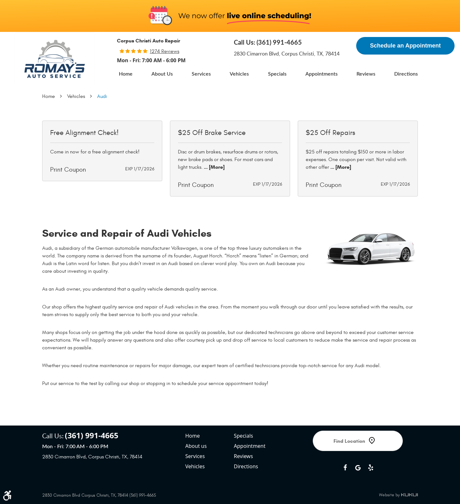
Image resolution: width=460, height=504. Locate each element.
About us (196, 445)
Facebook (345, 467)
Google (357, 467)
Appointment (249, 445)
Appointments (321, 74)
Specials (277, 74)
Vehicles (239, 74)
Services (201, 74)
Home (126, 74)
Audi (102, 96)
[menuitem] (126, 74)
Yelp (370, 467)
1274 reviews (164, 51)
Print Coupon (68, 169)
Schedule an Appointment (405, 45)
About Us (162, 74)
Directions (406, 74)
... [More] (214, 167)
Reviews (365, 74)
